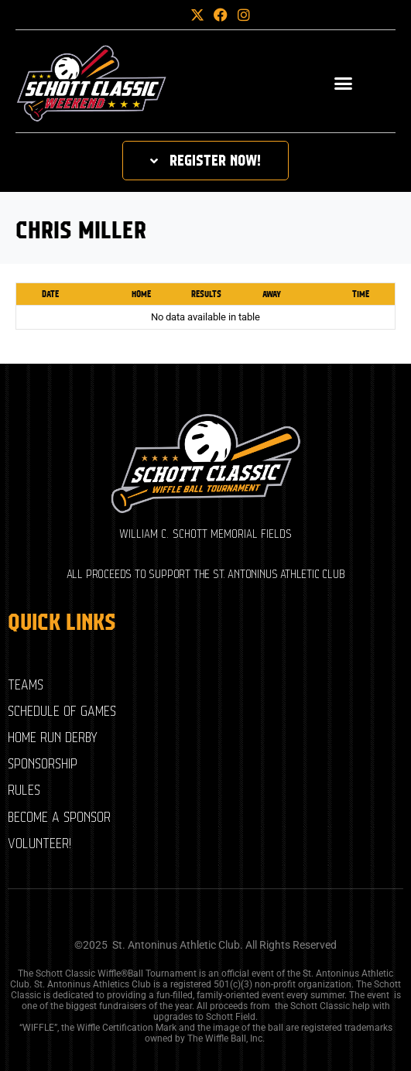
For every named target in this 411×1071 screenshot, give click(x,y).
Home (141, 294)
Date (50, 294)
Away (271, 294)
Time (360, 294)
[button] (171, 14)
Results (206, 294)
